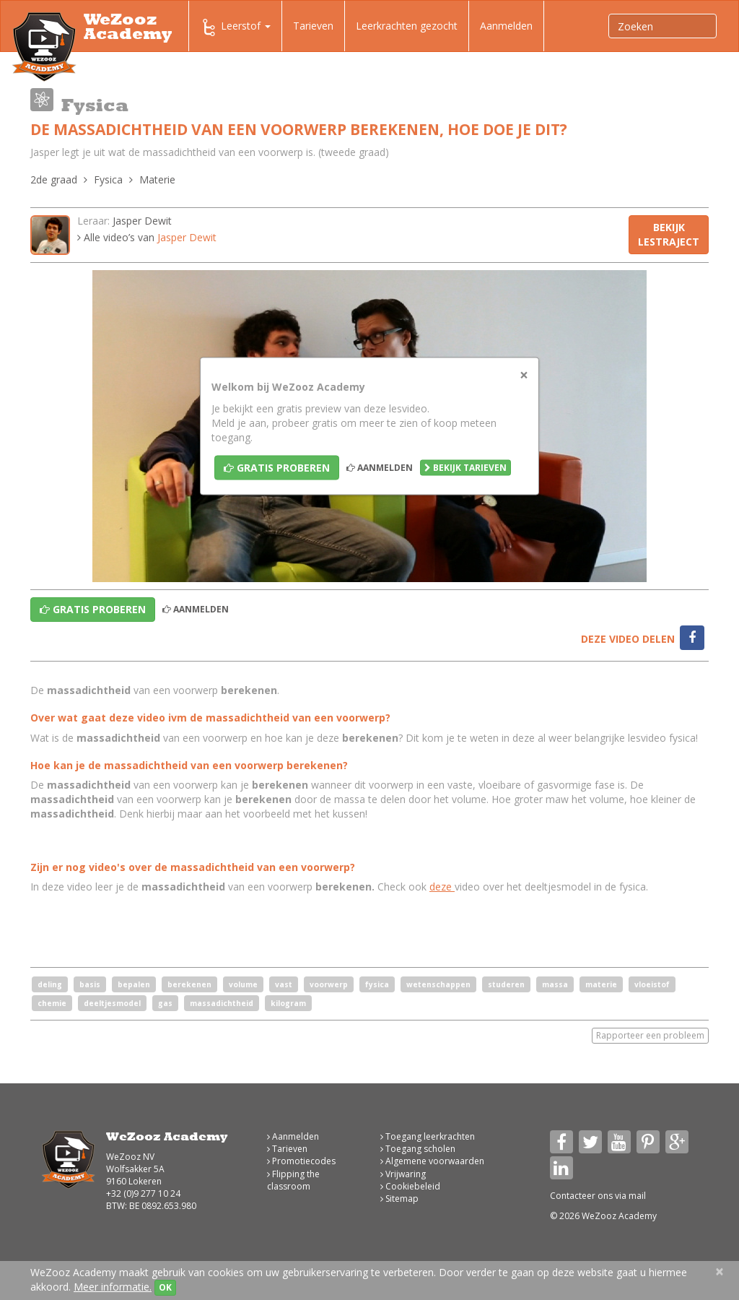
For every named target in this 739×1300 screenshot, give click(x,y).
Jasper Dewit (142, 221)
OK (165, 1287)
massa (555, 984)
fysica (377, 984)
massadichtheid (221, 1003)
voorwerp (329, 984)
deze (442, 886)
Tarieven (313, 25)
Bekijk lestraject (668, 234)
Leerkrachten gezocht (407, 25)
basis (89, 984)
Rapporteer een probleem (650, 1035)
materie (601, 984)
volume (243, 984)
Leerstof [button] (235, 27)
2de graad (53, 179)
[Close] (524, 375)
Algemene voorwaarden (432, 1161)
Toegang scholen (417, 1149)
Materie (157, 179)
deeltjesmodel (112, 1003)
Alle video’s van (147, 237)
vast (283, 984)
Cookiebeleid (410, 1186)
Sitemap (399, 1198)
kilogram (288, 1003)
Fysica (108, 179)
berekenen (189, 984)
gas (165, 1003)
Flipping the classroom (293, 1180)
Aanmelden (506, 25)
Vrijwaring (403, 1174)
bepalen (134, 984)
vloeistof (652, 984)
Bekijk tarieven (465, 468)
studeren (506, 984)
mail (637, 1196)
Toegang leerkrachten (427, 1136)
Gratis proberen (277, 467)
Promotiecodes (301, 1161)
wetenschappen (438, 984)
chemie (52, 1003)
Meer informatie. (113, 1287)
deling (50, 984)
